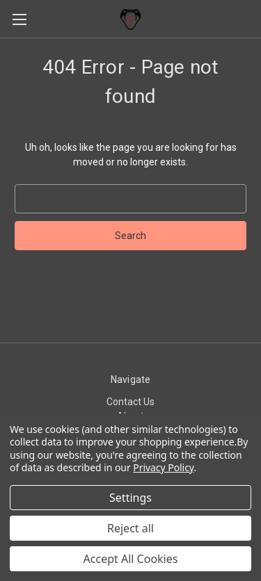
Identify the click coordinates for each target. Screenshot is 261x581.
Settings (130, 497)
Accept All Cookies (131, 558)
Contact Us (130, 401)
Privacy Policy (163, 467)
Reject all (130, 528)
